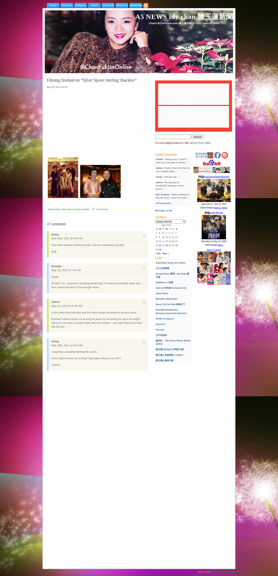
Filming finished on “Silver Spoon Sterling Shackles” (91, 80)
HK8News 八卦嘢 (164, 282)
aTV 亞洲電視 (162, 268)
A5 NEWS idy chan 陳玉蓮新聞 (184, 16)
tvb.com (160, 329)
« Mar (158, 253)
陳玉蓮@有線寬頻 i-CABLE (169, 355)
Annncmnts (108, 5)
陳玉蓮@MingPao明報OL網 (169, 349)
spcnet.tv (160, 324)
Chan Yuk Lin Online (223, 572)
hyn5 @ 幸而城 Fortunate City (171, 288)
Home (53, 5)
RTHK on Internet (165, 318)
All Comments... (164, 203)
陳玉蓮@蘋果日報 (165, 360)
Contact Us (122, 5)
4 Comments (102, 209)
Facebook (66, 5)
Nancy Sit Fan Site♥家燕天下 (170, 304)
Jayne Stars (162, 293)
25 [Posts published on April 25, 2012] (166, 245)
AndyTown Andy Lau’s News (170, 263)
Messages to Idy (163, 210)
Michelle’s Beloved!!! (167, 299)
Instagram (80, 5)
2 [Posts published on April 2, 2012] (159, 233)
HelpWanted (136, 5)
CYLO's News (204, 143)
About (94, 5)
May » (166, 253)
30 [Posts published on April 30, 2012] (160, 249)
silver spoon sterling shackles (76, 209)
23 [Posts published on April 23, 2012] (160, 245)
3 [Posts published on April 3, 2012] (162, 233)
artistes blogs (54, 209)
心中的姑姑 (161, 335)
